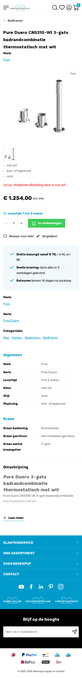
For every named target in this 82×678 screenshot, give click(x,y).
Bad (6, 338)
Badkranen (15, 21)
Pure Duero (11, 320)
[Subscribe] (74, 631)
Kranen (17, 338)
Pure (6, 60)
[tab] (41, 543)
